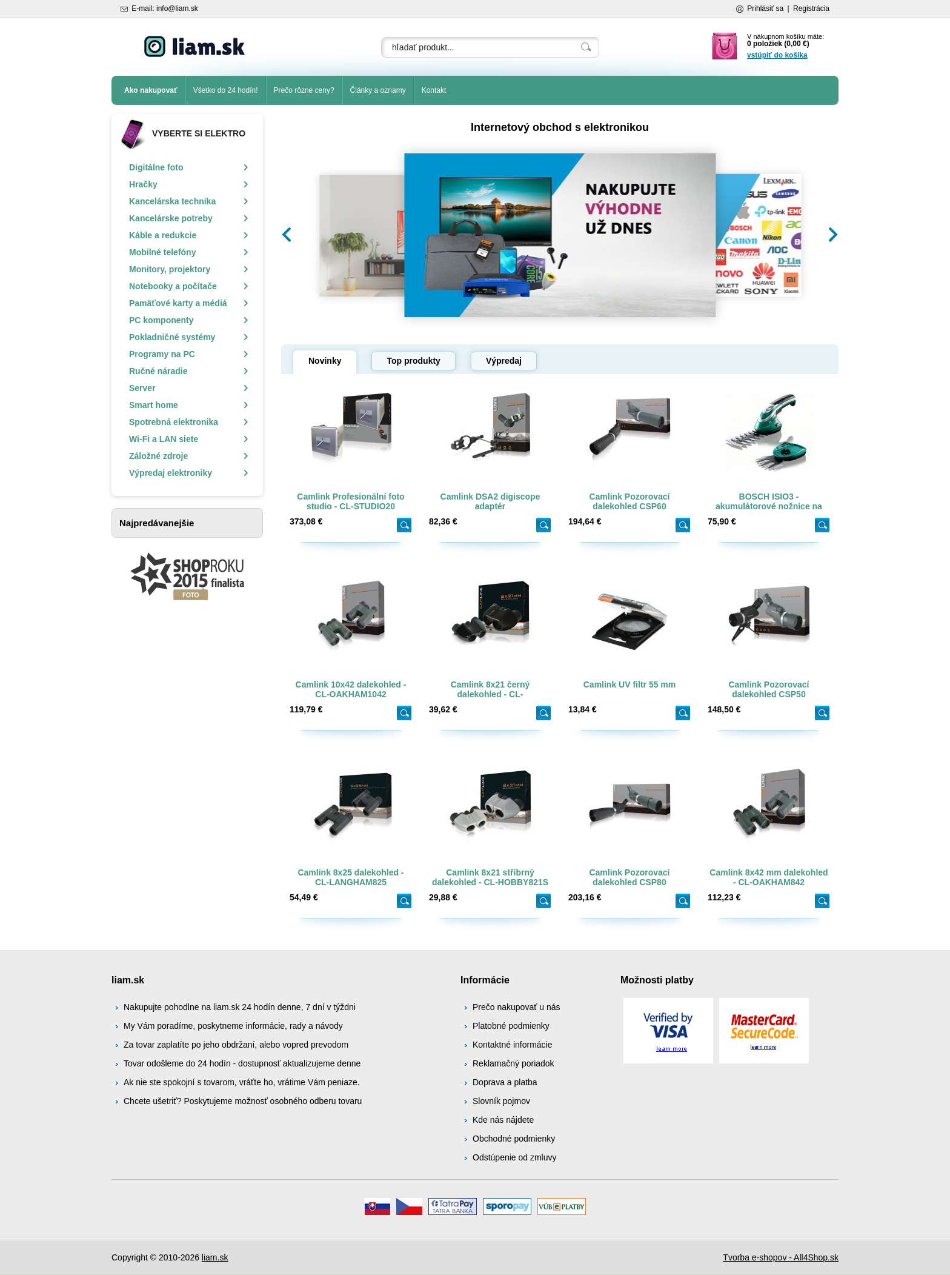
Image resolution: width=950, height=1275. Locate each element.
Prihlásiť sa (765, 8)
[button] (286, 234)
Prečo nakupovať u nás (516, 1007)
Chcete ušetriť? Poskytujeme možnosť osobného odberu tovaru (243, 1101)
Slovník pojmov (501, 1101)
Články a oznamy (378, 90)
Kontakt (434, 90)
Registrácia (811, 8)
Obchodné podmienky (514, 1138)
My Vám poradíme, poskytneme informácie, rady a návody (233, 1026)
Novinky (324, 361)
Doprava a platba (505, 1082)
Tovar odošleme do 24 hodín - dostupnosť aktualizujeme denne (242, 1063)
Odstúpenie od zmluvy (515, 1157)
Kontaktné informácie (513, 1044)
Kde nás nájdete (503, 1120)
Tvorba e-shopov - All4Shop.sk (781, 1257)
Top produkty (413, 361)
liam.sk (215, 1257)
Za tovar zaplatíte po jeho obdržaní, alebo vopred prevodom (236, 1044)
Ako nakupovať (151, 90)
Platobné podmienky (511, 1026)
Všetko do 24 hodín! (225, 90)
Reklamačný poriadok (513, 1063)
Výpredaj (504, 361)
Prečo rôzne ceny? (304, 90)
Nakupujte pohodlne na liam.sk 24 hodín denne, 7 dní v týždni (240, 1007)
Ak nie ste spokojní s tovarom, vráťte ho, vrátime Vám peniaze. (242, 1082)
